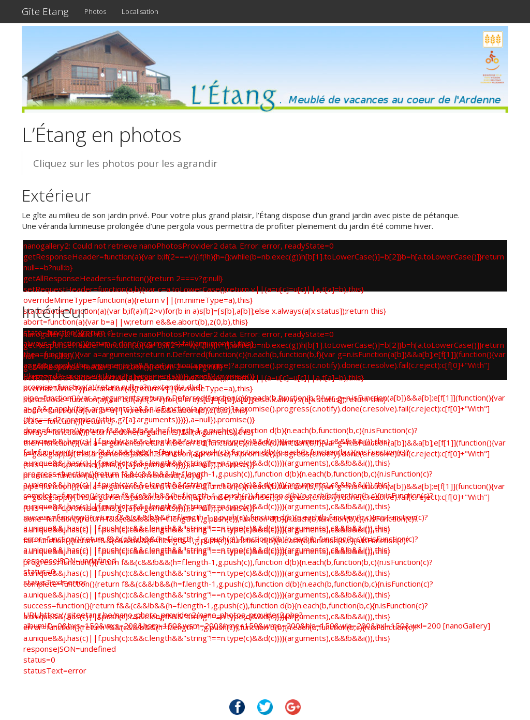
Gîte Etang (45, 11)
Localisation (140, 11)
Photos (95, 11)
